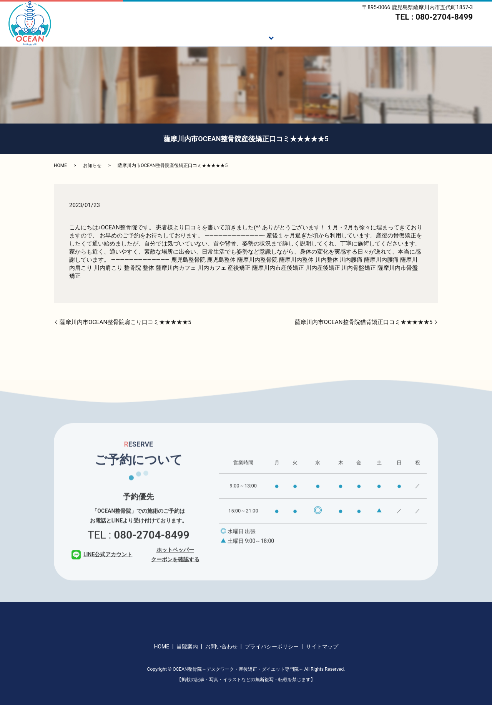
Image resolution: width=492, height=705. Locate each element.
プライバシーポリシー (272, 646)
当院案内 (433, 36)
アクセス (472, 36)
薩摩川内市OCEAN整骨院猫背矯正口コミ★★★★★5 (363, 322)
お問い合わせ (221, 646)
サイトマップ (322, 646)
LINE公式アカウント (101, 565)
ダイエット (340, 36)
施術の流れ (295, 36)
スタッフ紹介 (388, 36)
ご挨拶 (205, 36)
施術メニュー (247, 36)
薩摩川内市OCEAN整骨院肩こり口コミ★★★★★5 (125, 322)
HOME (172, 36)
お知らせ (92, 165)
